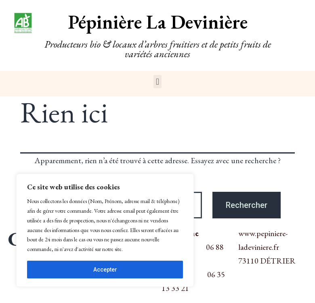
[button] (157, 81)
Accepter (105, 269)
